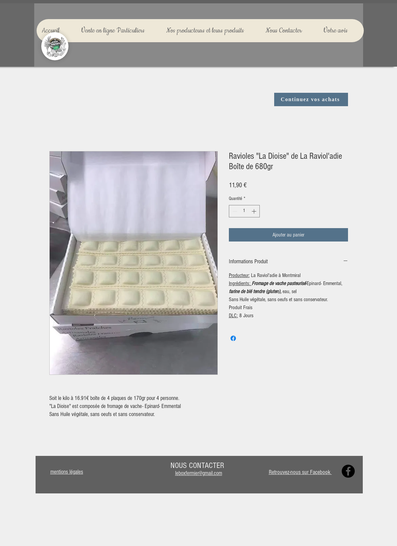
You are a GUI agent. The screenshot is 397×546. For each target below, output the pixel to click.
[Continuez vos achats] (311, 99)
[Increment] (254, 211)
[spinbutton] (244, 211)
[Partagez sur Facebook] (233, 338)
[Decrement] (234, 211)
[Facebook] (348, 471)
